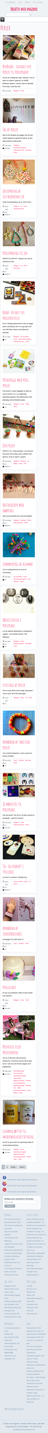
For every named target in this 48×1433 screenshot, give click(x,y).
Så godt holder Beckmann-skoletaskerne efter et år (36, 1365)
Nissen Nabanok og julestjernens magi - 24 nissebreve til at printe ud (36, 1232)
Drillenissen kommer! (34, 1383)
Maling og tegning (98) (13, 1301)
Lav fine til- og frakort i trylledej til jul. (15, 877)
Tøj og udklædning (19, 1083)
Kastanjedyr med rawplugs (13, 507)
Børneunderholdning (14, 1409)
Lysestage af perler (14, 685)
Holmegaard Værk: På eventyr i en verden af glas (35, 1340)
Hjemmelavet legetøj (20, 147)
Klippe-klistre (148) (11, 1289)
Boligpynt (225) (10, 1286)
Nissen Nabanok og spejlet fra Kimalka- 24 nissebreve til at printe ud (36, 1241)
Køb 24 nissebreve (38, 2)
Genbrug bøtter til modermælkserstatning (18, 1134)
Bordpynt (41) (9, 1311)
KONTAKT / (28, 2)
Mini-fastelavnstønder (35, 1269)
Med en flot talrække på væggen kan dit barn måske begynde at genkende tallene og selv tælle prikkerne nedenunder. (18, 138)
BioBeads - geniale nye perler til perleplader (17, 69)
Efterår (29, 520)
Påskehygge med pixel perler (16, 382)
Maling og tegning (19, 1080)
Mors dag (28, 760)
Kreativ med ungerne (24, 9)
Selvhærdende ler (19, 208)
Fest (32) (30, 1311)
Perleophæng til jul (15, 253)
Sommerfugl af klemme (18, 564)
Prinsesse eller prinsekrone (12, 1049)
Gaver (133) (9, 1292)
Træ (25, 463)
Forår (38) (30, 1301)
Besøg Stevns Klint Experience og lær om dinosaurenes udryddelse (36, 1331)
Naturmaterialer (18, 522)
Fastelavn (28, 1085)
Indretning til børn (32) (12, 1317)
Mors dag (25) (32, 1314)
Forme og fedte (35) (12, 1314)
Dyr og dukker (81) (11, 1304)
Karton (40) (8, 1346)
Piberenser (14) (10, 1356)
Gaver (15, 339)
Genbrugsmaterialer (20, 1090)
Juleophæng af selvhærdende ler (13, 193)
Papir (15, 1159)
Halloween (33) (32, 1308)
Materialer (9, 1324)
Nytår (19, 1088)
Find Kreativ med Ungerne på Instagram (19, 1186)
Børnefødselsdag (19, 1071)
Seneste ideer (32, 1215)
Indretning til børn (19, 150)
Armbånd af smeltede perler (16, 744)
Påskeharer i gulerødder (36, 1253)
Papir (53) (8, 1340)
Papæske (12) (9, 1359)
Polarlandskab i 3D (34, 1259)
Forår (28, 579)
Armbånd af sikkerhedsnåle (12, 931)
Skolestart (28, 150)
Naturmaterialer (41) (12, 1343)
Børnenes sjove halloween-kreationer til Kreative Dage (35, 1390)
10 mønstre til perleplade (12, 807)
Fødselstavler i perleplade (12, 622)
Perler (22, 90)
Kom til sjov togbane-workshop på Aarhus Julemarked (34, 1349)
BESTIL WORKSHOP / (10, 2)
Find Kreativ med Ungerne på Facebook (22, 1180)
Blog (28, 1324)
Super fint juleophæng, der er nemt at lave (17, 202)
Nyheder (7, 1215)
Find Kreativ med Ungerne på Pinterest (21, 1192)
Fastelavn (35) (32, 1304)
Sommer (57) (32, 1289)
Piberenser (17, 268)
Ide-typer (8, 1282)
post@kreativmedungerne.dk (24, 1430)
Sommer (16, 581)
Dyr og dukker (24, 336)
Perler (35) (8, 1353)
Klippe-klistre (17, 1078)
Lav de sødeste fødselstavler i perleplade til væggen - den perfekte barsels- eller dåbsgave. (17, 634)
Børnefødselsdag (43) (12, 1308)
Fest (15, 1088)
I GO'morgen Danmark (13, 1269)
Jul (21, 206)
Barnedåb (28, 643)
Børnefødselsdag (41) (35, 1298)
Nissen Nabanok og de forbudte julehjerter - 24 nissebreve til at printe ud (36, 1222)
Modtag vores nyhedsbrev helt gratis (19, 1199)
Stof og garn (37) (10, 1349)
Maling (16, 463)
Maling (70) (8, 1334)
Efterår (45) (31, 1292)
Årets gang (31, 1282)
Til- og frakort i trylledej (13, 869)
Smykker (21, 760)
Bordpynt (23, 461)
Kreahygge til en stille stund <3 (13, 939)
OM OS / (20, 2)
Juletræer (9, 445)
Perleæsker (9, 987)
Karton (29, 1090)
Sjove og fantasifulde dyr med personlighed (17, 516)
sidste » (22, 1167)
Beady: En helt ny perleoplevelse (14, 315)
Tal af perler (10, 130)
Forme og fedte (18, 881)
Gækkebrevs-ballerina (35, 1256)
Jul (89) (29, 1286)
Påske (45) (31, 1295)
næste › (13, 1167)
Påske (27, 404)
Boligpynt (16, 90)
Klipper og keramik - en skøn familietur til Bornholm (35, 1399)
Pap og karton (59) (11, 1337)
